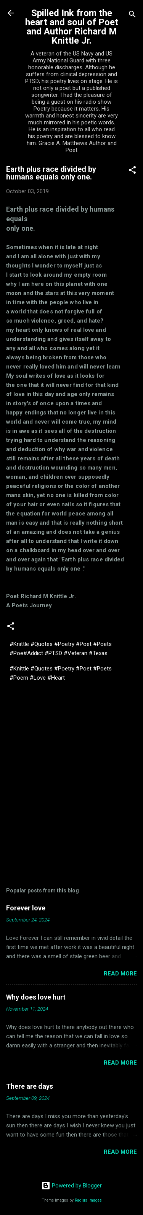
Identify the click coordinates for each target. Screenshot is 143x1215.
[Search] (132, 15)
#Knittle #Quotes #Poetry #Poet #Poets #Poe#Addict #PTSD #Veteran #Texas (61, 649)
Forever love (25, 908)
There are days (29, 1086)
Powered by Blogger (71, 1185)
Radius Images (88, 1200)
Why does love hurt (36, 997)
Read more (120, 973)
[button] (132, 171)
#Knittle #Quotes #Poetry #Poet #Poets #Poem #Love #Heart (61, 673)
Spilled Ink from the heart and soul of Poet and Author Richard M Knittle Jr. (71, 27)
